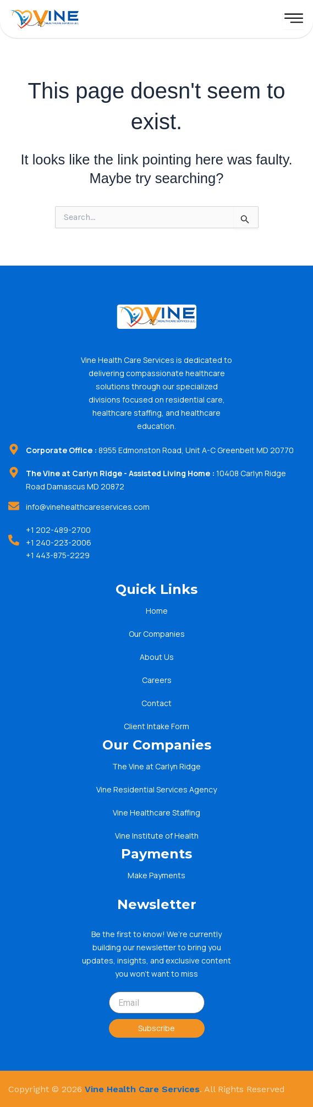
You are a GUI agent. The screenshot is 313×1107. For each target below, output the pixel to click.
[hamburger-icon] (294, 19)
